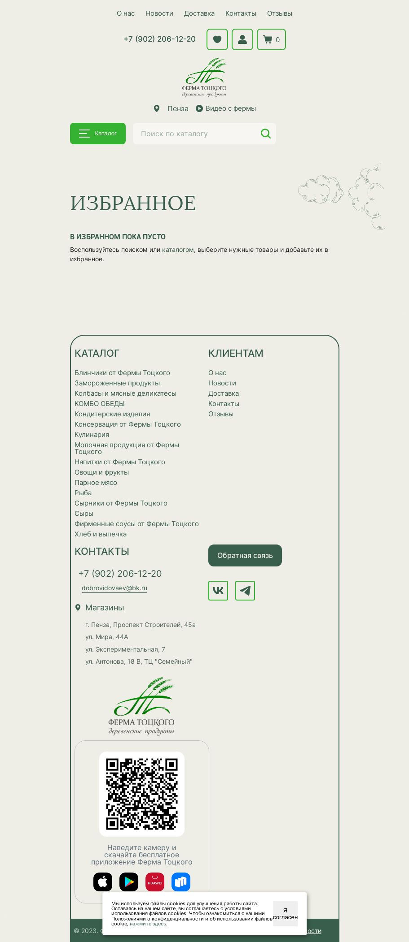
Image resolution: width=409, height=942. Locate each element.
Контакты (240, 13)
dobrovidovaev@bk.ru (114, 588)
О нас (126, 13)
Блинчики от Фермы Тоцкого (122, 372)
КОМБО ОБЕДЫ (100, 403)
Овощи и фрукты (102, 472)
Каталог (98, 133)
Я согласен (285, 913)
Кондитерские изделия (112, 414)
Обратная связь (245, 555)
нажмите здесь (148, 923)
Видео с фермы (226, 108)
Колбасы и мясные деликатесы (125, 393)
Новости (159, 13)
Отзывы (279, 13)
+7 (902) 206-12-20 (159, 39)
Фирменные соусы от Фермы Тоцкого (137, 523)
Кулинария (92, 434)
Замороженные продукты (117, 383)
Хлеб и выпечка (101, 534)
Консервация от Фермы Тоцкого (128, 424)
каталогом (178, 249)
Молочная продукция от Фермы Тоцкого (127, 448)
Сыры (84, 513)
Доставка (199, 13)
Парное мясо (96, 482)
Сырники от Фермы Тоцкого (121, 503)
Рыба (83, 492)
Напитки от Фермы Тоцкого (120, 462)
